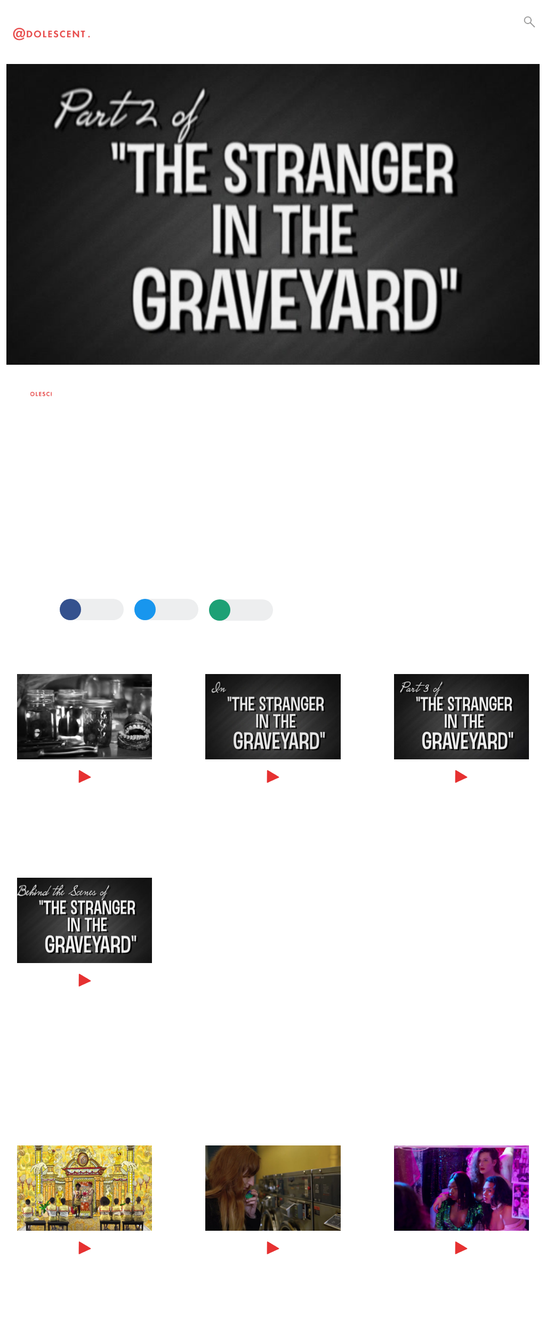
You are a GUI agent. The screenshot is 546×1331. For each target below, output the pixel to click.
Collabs (232, 32)
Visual (148, 32)
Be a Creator (255, 32)
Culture (188, 32)
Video (129, 32)
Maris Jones (65, 389)
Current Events (210, 32)
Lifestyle (168, 32)
